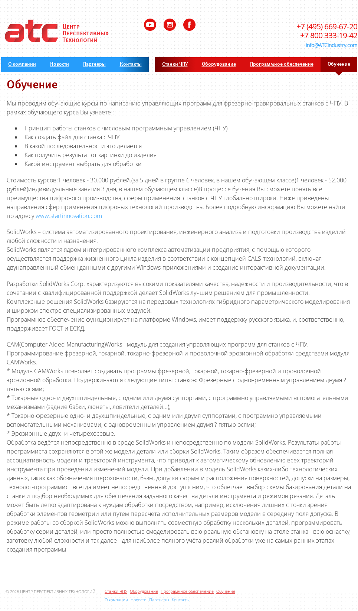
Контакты (131, 64)
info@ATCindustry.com (331, 45)
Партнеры (94, 64)
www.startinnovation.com (69, 216)
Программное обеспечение (281, 64)
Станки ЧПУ (175, 64)
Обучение (339, 64)
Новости (59, 64)
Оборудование (219, 64)
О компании (22, 64)
